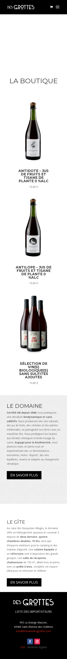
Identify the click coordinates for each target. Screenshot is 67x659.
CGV (22, 647)
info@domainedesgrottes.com (33, 631)
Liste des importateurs (33, 612)
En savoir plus (24, 475)
